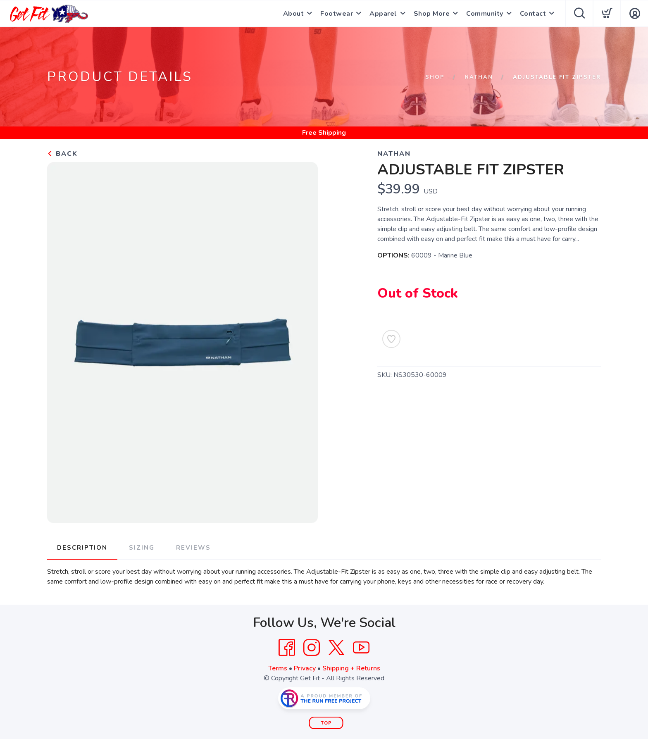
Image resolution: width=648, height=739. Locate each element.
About (293, 13)
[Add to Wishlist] (391, 339)
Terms (277, 668)
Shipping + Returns (351, 668)
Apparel (383, 13)
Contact (533, 13)
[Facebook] (286, 647)
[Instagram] (311, 647)
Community (484, 13)
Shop (435, 77)
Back (62, 153)
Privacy (305, 668)
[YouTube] (361, 647)
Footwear (336, 13)
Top (326, 723)
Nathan (479, 77)
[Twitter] (336, 647)
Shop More (432, 13)
